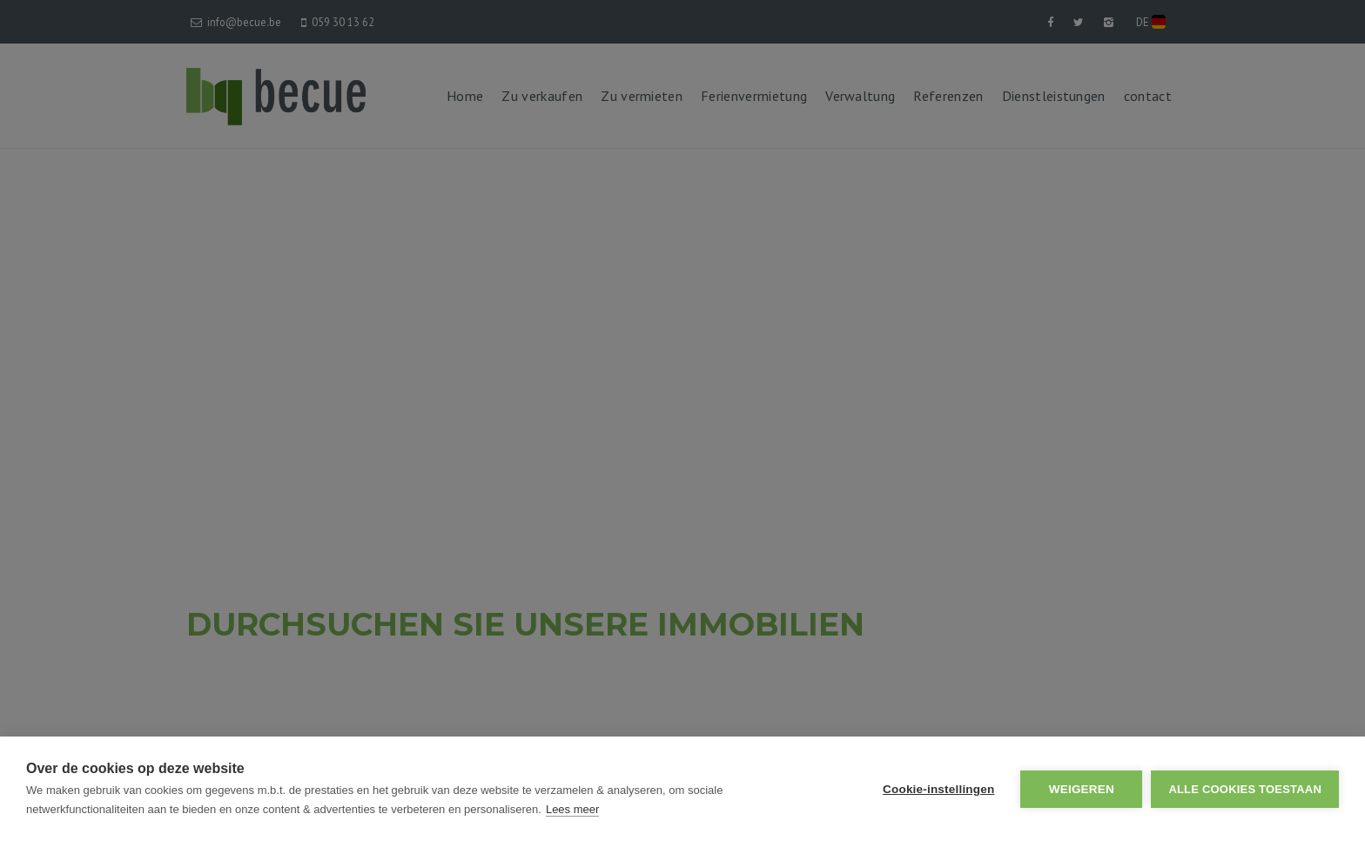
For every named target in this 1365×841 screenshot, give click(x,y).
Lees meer (572, 809)
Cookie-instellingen (938, 789)
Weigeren (1081, 789)
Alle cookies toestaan (1244, 789)
